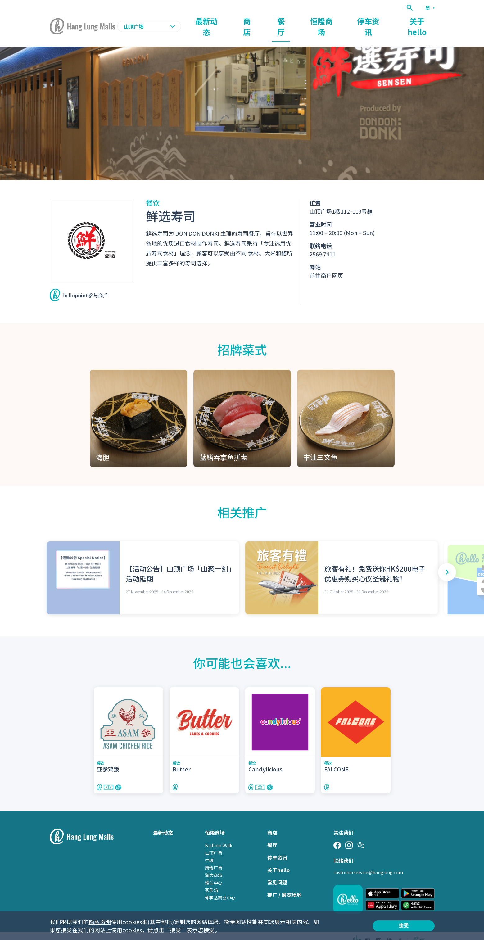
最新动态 (265, 20)
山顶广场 (213, 841)
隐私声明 (100, 922)
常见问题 (277, 870)
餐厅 (321, 20)
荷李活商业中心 (220, 886)
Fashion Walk (218, 833)
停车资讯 (387, 20)
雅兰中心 (213, 871)
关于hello (423, 20)
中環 (209, 848)
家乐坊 (211, 878)
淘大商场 (213, 863)
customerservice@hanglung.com (368, 860)
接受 (404, 925)
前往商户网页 (326, 263)
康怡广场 (213, 856)
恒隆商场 (351, 20)
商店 (296, 20)
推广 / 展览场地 (284, 883)
